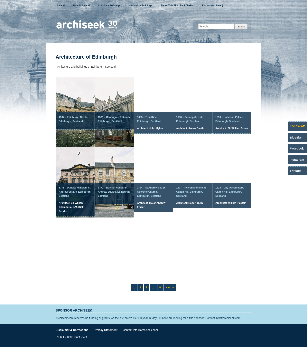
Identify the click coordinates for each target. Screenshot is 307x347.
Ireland (61, 5)
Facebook (297, 148)
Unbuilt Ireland (81, 5)
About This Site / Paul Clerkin (177, 5)
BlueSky (296, 137)
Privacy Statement (105, 330)
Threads (296, 170)
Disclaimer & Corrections (72, 330)
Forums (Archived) (212, 5)
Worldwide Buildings (140, 5)
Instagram (297, 159)
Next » (169, 287)
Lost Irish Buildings (109, 5)
